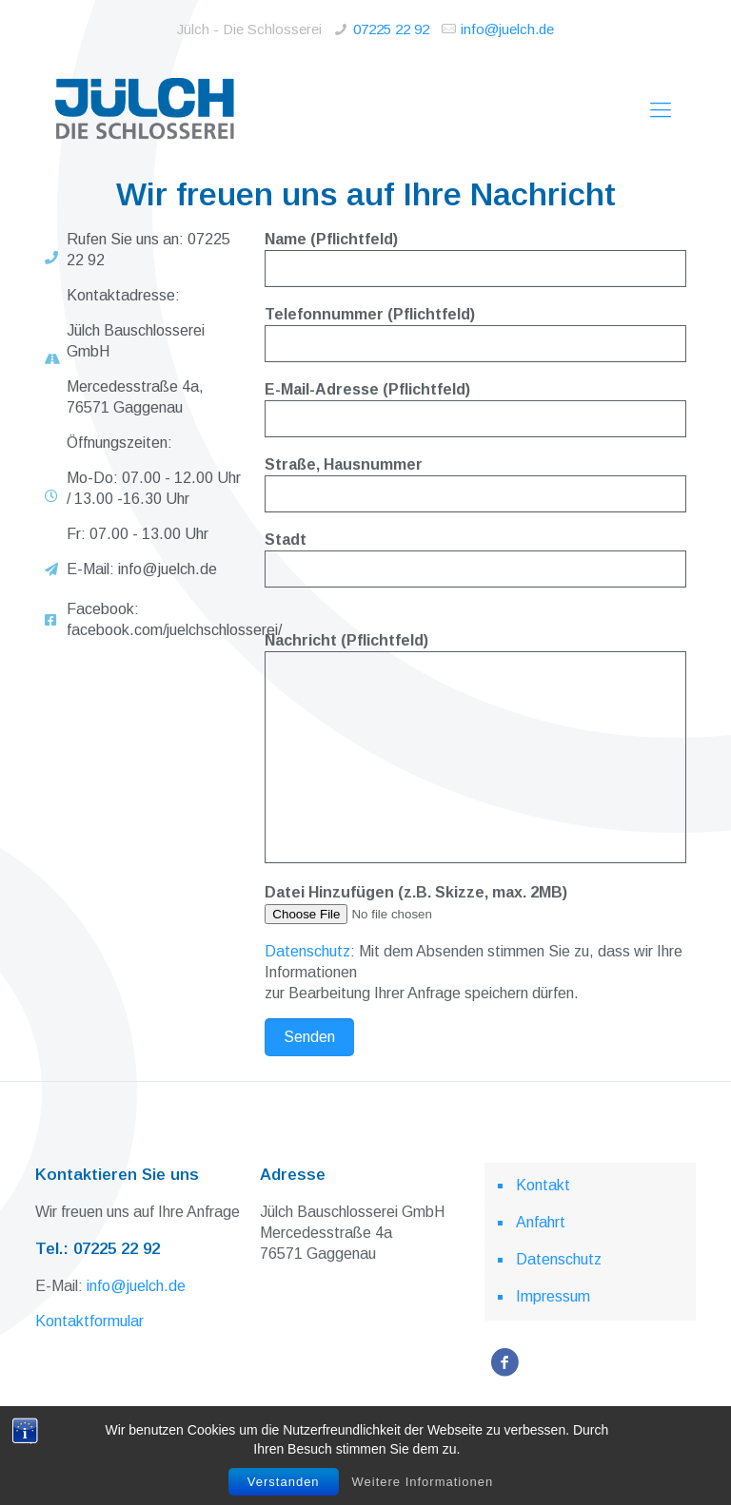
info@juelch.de (507, 29)
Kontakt (543, 1185)
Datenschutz (307, 951)
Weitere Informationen (423, 1482)
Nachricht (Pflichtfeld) (475, 747)
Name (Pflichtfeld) (475, 259)
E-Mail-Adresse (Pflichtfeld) (475, 409)
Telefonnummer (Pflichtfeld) (475, 334)
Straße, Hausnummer (475, 484)
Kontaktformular (89, 1321)
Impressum (553, 1296)
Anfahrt (540, 1222)
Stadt (475, 559)
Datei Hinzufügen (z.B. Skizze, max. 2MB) (475, 904)
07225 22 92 (391, 29)
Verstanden (283, 1482)
